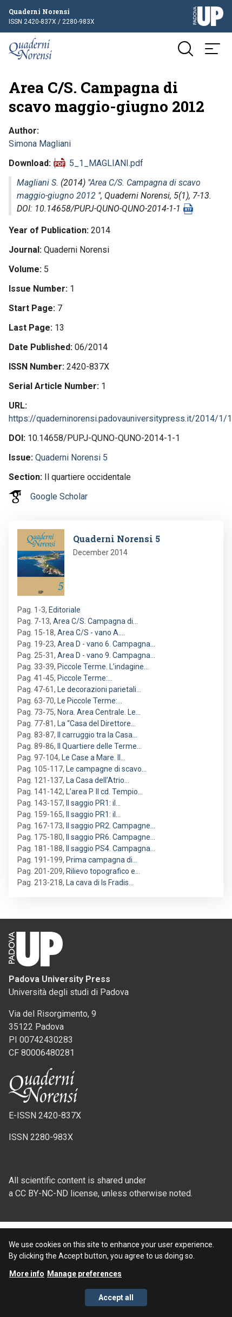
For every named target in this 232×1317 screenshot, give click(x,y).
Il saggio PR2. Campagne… (110, 825)
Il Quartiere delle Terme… (99, 746)
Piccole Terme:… (84, 678)
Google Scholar (59, 496)
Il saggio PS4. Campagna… (110, 848)
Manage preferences (84, 1277)
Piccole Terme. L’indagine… (103, 666)
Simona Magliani (40, 144)
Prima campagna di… (101, 859)
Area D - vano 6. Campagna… (106, 644)
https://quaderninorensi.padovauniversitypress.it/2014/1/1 (120, 418)
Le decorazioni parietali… (99, 689)
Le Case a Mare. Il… (93, 757)
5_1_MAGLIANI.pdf (106, 163)
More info (26, 1277)
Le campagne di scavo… (106, 769)
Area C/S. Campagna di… (95, 621)
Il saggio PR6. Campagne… (110, 837)
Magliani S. (37, 182)
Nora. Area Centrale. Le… (99, 712)
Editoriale (65, 609)
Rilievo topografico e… (103, 871)
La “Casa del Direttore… (96, 723)
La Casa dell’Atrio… (97, 780)
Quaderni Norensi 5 (71, 457)
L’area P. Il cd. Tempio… (104, 791)
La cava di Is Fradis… (100, 882)
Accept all (116, 1300)
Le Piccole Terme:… (89, 700)
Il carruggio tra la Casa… (97, 734)
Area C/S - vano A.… (91, 632)
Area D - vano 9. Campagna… (106, 655)
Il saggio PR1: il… (93, 803)
